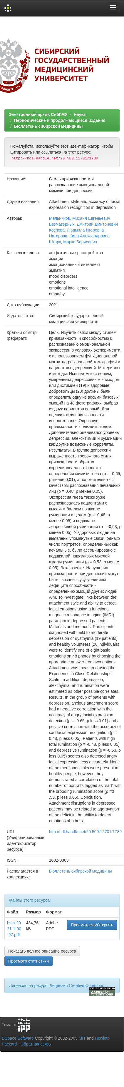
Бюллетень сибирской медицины (48, 126)
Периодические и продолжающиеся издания (59, 120)
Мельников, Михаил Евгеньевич (79, 218)
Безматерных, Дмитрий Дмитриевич (83, 224)
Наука (80, 114)
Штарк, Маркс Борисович (73, 241)
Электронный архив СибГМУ (38, 114)
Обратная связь (36, 1044)
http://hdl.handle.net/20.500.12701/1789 (85, 831)
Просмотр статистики (28, 961)
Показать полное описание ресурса (42, 951)
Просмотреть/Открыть (92, 925)
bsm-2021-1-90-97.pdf (14, 928)
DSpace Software (18, 1038)
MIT (82, 1038)
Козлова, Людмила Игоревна (76, 230)
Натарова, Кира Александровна (79, 236)
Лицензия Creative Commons (76, 985)
